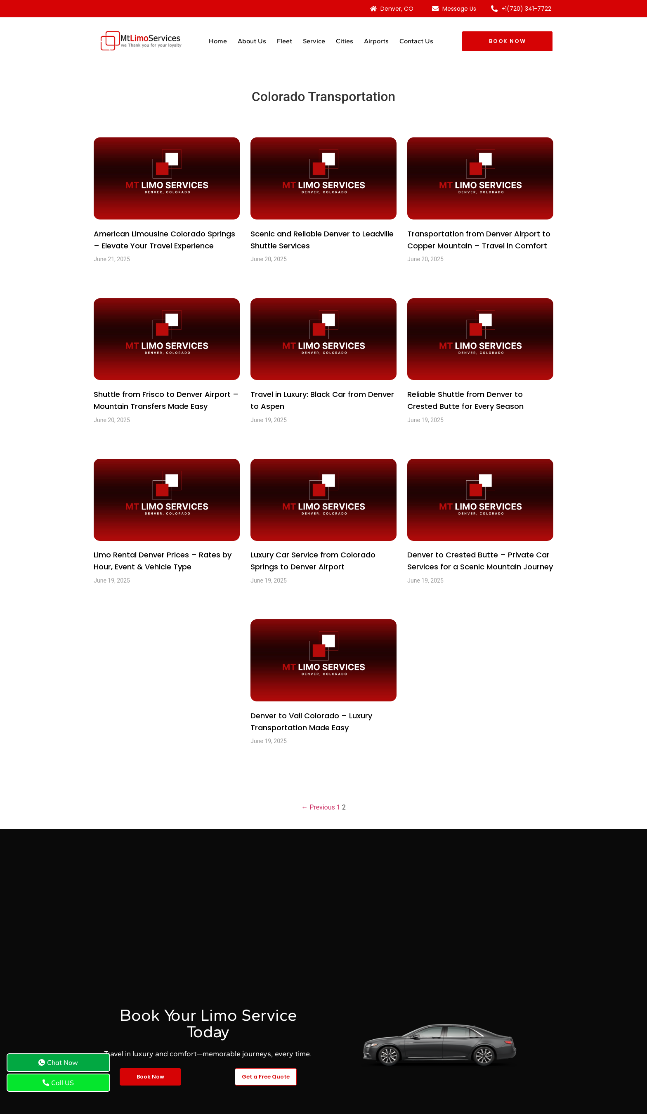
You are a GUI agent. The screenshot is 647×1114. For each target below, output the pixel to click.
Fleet (284, 41)
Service (314, 41)
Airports (376, 41)
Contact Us (416, 41)
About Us (252, 41)
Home (218, 41)
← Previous (318, 807)
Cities (344, 41)
